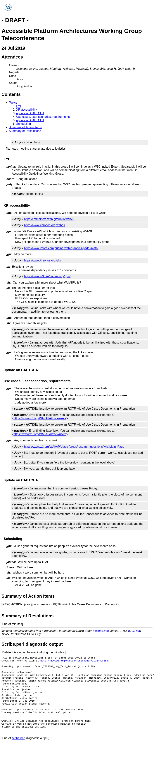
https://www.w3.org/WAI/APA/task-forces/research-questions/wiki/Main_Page (74, 446)
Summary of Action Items (25, 127)
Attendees (12, 56)
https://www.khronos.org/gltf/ (42, 260)
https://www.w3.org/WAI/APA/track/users (39, 418)
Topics (13, 102)
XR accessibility (26, 109)
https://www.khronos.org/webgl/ (44, 225)
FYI (18, 106)
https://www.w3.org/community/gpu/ (47, 276)
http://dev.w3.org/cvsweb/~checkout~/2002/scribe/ (74, 660)
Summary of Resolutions (25, 130)
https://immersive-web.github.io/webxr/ (49, 219)
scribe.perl (102, 630)
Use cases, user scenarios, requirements (43, 116)
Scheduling (23, 123)
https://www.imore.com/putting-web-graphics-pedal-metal (61, 248)
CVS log (134, 630)
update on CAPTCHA (30, 113)
